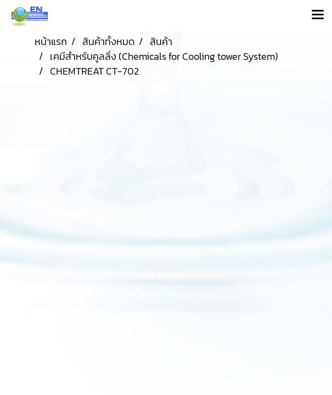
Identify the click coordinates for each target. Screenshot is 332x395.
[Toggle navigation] (318, 15)
